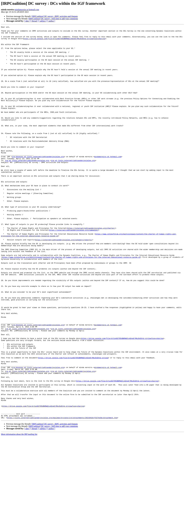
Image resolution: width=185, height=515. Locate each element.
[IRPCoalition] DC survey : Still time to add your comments (53, 19)
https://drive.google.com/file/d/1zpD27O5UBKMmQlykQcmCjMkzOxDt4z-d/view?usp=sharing (64, 41)
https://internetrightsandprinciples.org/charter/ (91, 269)
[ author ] (51, 21)
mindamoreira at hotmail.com (27, 10)
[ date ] (27, 21)
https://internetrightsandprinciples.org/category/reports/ (63, 282)
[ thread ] (34, 21)
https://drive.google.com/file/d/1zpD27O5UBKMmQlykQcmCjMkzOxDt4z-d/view (73, 424)
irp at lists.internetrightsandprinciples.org (27, 187)
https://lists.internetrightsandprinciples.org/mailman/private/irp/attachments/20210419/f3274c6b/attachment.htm (62, 496)
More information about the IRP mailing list (19, 513)
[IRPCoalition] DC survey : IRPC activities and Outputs (54, 16)
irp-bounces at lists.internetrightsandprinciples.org (38, 183)
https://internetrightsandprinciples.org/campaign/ (73, 271)
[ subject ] (43, 21)
